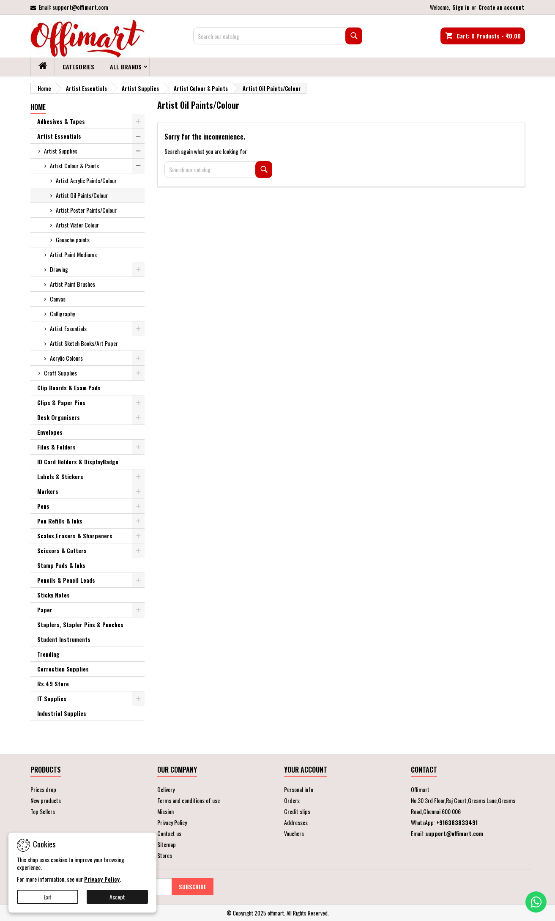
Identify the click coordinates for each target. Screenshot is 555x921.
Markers (47, 491)
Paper (44, 609)
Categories (78, 66)
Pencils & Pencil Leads (66, 580)
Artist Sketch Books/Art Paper (84, 343)
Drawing (59, 269)
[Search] (277, 35)
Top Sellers (42, 811)
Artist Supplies (60, 150)
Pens (43, 506)
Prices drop (43, 789)
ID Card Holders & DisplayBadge (77, 461)
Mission (165, 811)
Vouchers (294, 833)
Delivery (166, 789)
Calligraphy (62, 313)
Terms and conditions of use (188, 800)
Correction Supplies (63, 668)
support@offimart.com (80, 7)
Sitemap (166, 844)
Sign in (461, 7)
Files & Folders (56, 446)
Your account (305, 770)
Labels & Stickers (60, 476)
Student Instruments (63, 639)
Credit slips (297, 811)
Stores (164, 855)
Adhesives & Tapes (61, 121)
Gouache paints (73, 239)
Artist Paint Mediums (73, 254)
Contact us (169, 833)
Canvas (58, 298)
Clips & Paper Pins (61, 402)
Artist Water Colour (77, 224)
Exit (48, 896)
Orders (292, 800)
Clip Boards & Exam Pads (69, 387)
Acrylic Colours (66, 358)
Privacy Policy (172, 822)
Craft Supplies (60, 372)
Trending (48, 654)
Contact (424, 770)
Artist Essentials (59, 136)
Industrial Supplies (61, 713)
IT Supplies (51, 698)
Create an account (501, 7)
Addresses (296, 822)
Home (38, 107)
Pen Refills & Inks (59, 520)
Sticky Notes (53, 594)
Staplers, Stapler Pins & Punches (80, 624)
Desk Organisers (58, 417)
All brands (126, 66)
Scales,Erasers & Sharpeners (74, 535)
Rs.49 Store (53, 683)
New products (45, 800)
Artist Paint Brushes (72, 284)
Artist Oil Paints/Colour (82, 195)
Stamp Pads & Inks (61, 565)
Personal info (298, 789)
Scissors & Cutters (62, 550)
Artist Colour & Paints (74, 165)
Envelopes (50, 432)
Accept (117, 896)
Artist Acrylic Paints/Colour (86, 180)
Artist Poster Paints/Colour (86, 210)
